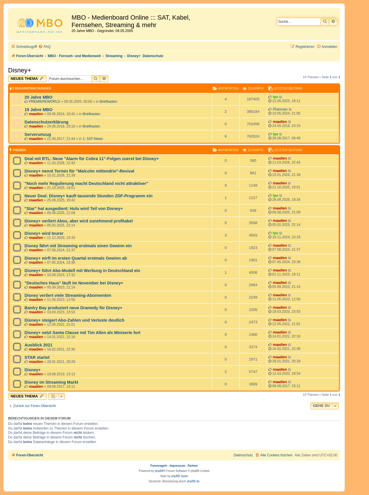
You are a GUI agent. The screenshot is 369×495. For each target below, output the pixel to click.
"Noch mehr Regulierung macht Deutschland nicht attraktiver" (86, 183)
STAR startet (37, 357)
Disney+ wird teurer (44, 233)
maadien (36, 114)
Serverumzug (38, 134)
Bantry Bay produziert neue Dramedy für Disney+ (73, 307)
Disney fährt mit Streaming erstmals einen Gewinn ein (78, 245)
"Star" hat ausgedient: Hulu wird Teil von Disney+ (74, 208)
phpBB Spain (179, 476)
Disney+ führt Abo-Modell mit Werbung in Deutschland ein (82, 270)
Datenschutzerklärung (46, 122)
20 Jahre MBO (38, 97)
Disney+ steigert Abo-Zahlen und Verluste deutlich (75, 320)
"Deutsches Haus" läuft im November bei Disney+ (74, 283)
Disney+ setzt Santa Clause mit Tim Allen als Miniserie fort (82, 332)
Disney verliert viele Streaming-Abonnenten (68, 295)
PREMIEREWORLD (44, 102)
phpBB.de (193, 481)
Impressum (177, 465)
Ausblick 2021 (38, 345)
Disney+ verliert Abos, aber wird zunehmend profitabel (79, 221)
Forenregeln (158, 465)
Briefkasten (108, 102)
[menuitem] (44, 47)
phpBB (159, 470)
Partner (193, 465)
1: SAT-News (93, 139)
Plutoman (280, 109)
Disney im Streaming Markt (51, 382)
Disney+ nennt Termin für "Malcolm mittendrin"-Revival (79, 171)
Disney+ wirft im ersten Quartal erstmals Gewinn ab (76, 258)
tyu (275, 97)
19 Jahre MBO (38, 109)
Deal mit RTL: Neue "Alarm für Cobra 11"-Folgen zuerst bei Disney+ (92, 158)
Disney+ (19, 70)
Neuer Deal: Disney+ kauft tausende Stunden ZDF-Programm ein (89, 196)
